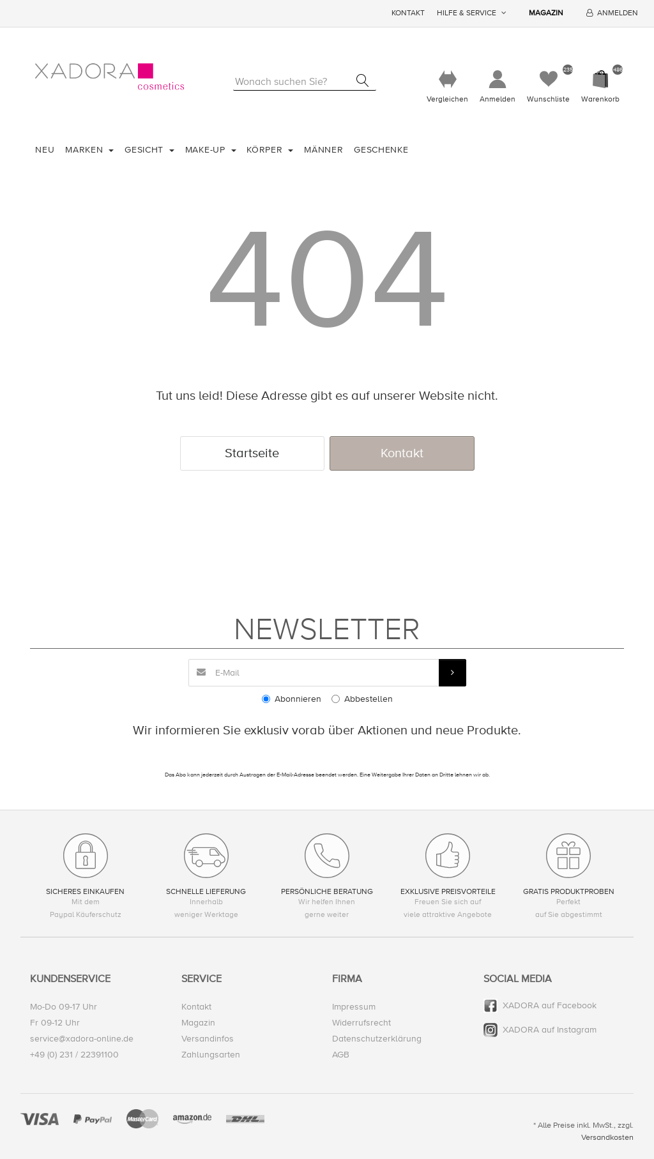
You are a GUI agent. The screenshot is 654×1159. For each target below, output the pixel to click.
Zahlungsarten (210, 1054)
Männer (323, 149)
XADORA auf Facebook (550, 1005)
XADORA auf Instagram (550, 1029)
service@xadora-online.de (81, 1038)
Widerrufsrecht (361, 1022)
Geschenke (381, 149)
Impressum (354, 1006)
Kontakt (408, 13)
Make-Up (207, 149)
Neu (44, 149)
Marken (85, 149)
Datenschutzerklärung (377, 1038)
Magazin (546, 13)
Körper (266, 149)
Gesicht (146, 149)
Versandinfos (207, 1038)
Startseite (252, 453)
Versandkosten (607, 1137)
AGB (340, 1054)
